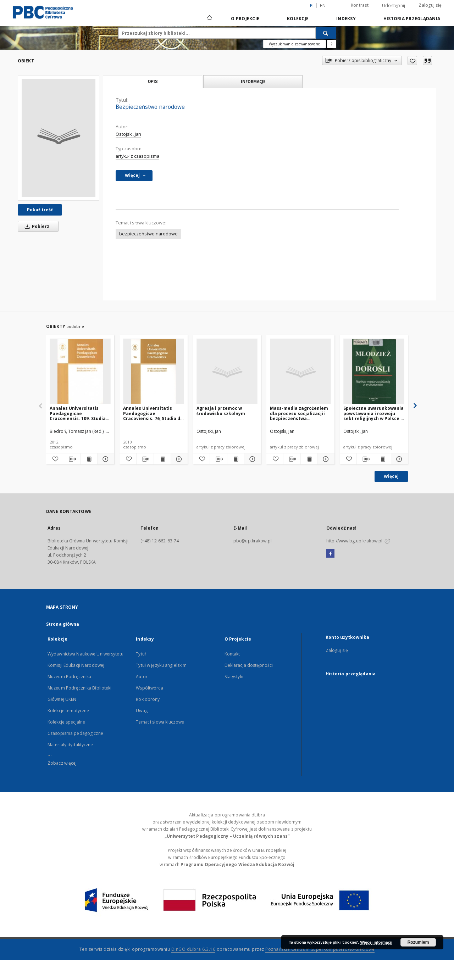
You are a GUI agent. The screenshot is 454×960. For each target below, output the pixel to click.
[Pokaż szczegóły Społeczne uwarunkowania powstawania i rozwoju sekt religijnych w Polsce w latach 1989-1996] (398, 459)
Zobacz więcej (62, 763)
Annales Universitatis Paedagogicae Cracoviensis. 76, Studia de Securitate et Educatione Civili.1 (153, 413)
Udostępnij (393, 6)
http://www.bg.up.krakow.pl (358, 541)
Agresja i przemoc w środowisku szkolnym (220, 410)
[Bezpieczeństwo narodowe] (58, 138)
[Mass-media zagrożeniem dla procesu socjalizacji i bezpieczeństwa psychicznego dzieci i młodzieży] (300, 371)
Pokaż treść (40, 210)
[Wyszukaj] (326, 33)
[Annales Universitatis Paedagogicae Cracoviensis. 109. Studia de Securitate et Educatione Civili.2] (80, 371)
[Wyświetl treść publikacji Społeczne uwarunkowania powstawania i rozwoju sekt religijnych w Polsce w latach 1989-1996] (382, 459)
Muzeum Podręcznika (69, 677)
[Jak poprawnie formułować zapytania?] (331, 44)
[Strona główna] (209, 18)
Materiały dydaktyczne (70, 745)
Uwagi (142, 711)
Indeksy (346, 19)
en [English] (323, 5)
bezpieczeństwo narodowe (148, 234)
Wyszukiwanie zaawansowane (294, 43)
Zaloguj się (430, 5)
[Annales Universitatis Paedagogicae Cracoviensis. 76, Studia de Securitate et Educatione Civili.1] (153, 371)
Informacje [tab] (253, 81)
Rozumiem (418, 942)
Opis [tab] (152, 81)
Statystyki (234, 677)
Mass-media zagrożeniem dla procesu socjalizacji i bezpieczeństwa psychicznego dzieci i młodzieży (299, 413)
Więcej (391, 476)
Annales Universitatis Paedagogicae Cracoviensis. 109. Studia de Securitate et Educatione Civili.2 (78, 413)
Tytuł (141, 654)
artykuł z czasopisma (137, 156)
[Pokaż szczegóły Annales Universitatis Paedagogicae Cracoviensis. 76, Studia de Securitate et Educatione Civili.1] (178, 459)
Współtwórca (149, 688)
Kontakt (232, 654)
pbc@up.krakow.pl (252, 541)
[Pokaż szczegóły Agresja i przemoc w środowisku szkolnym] (251, 459)
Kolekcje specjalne (66, 722)
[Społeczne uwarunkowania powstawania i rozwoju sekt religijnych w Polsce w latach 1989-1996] (374, 371)
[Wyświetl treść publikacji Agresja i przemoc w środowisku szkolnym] (235, 459)
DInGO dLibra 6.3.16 (193, 949)
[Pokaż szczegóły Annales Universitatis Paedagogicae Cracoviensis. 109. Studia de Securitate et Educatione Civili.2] (104, 459)
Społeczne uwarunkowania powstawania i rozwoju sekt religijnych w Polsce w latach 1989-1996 (373, 413)
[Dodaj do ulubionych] (412, 60)
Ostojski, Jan (128, 134)
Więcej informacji (376, 942)
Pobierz (35, 226)
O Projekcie (245, 19)
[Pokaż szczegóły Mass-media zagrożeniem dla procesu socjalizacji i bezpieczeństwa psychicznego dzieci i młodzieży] (325, 459)
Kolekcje (298, 19)
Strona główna (62, 624)
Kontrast (360, 5)
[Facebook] (330, 554)
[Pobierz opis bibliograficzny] (71, 459)
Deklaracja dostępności (249, 665)
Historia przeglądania (411, 19)
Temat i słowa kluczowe (160, 722)
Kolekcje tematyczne (68, 711)
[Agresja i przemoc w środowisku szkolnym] (227, 371)
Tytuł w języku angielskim (161, 665)
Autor (142, 677)
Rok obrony (148, 699)
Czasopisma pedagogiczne (75, 733)
